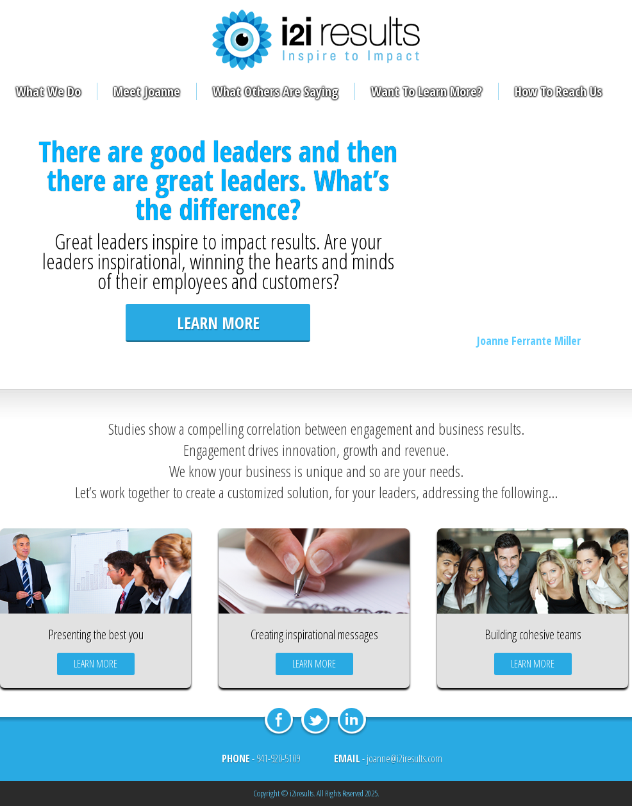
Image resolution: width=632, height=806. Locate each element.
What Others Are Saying (275, 91)
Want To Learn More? (426, 91)
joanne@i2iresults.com (404, 758)
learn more (218, 322)
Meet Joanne (146, 91)
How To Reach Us (558, 91)
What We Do (48, 91)
